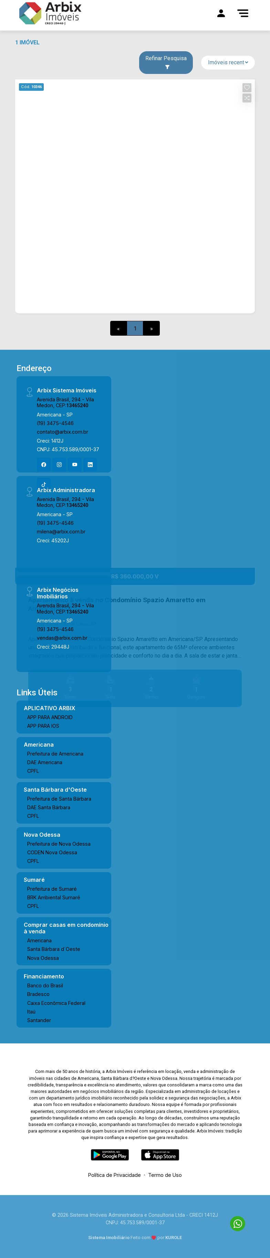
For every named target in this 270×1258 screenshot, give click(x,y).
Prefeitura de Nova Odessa (59, 844)
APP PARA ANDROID (50, 717)
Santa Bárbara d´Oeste (53, 949)
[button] (247, 87)
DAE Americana (44, 762)
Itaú (31, 1012)
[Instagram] (59, 464)
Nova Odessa (43, 958)
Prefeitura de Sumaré (52, 889)
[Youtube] (75, 464)
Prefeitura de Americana (55, 754)
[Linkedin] (90, 464)
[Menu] (243, 13)
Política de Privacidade (114, 1175)
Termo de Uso (165, 1175)
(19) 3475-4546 (55, 423)
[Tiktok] (44, 484)
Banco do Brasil (45, 985)
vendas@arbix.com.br (62, 638)
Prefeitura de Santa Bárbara (59, 799)
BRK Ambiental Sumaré (53, 897)
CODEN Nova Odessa (52, 852)
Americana (39, 940)
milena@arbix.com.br (61, 531)
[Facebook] (44, 464)
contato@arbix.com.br (62, 432)
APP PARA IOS (43, 726)
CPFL (33, 771)
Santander (39, 1020)
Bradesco (38, 994)
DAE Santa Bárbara (48, 807)
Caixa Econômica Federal (56, 1003)
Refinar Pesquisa (166, 62)
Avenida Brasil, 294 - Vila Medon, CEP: (65, 402)
